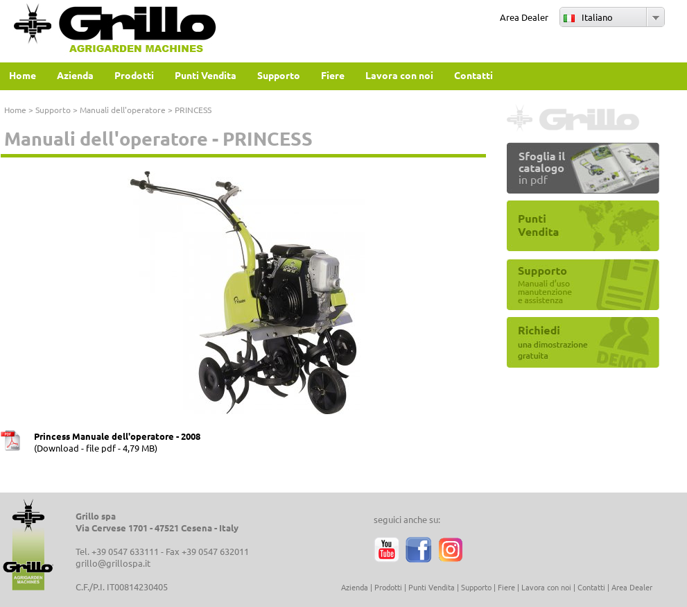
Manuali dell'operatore (123, 109)
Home (15, 109)
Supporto (53, 109)
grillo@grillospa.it (113, 563)
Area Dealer (524, 17)
